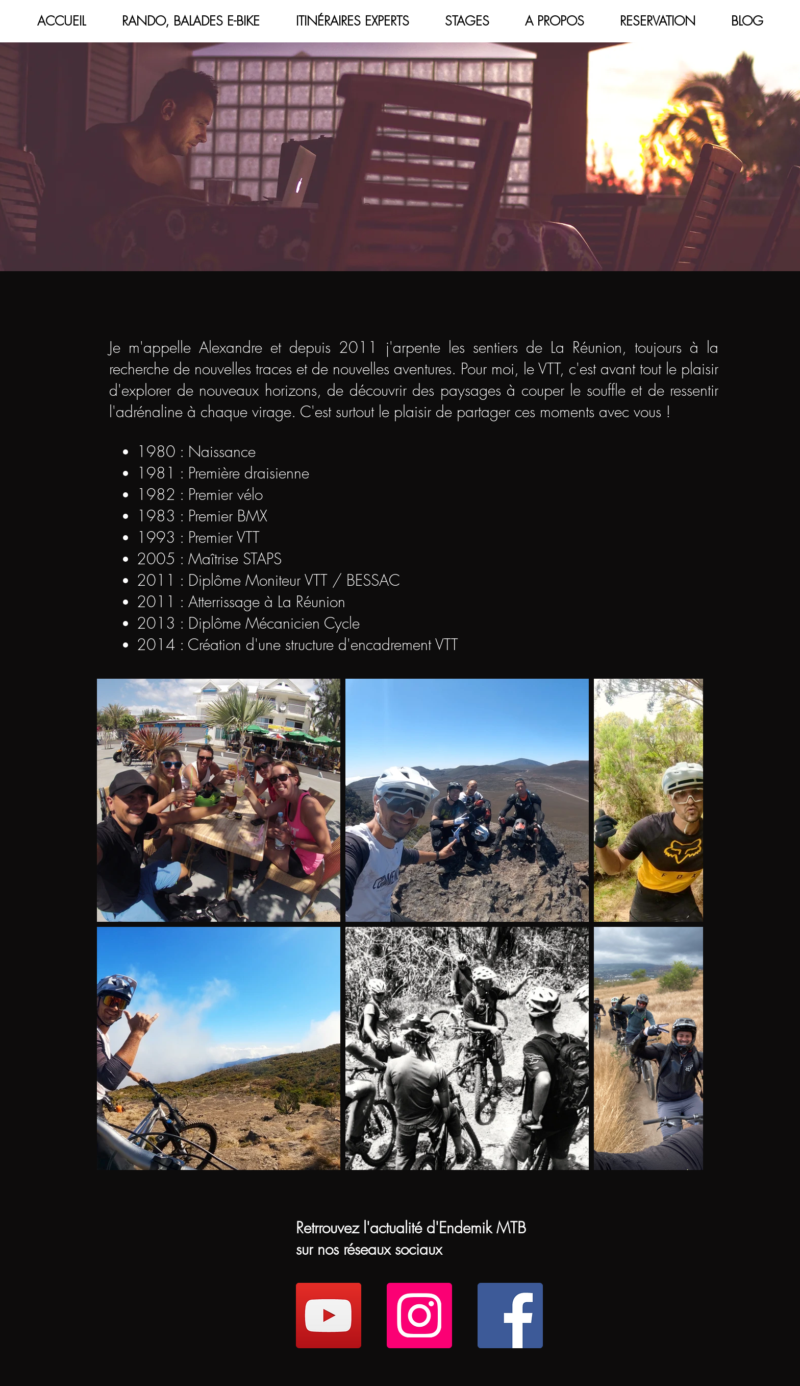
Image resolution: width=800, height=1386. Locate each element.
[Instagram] (419, 1315)
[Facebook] (510, 1315)
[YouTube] (328, 1315)
